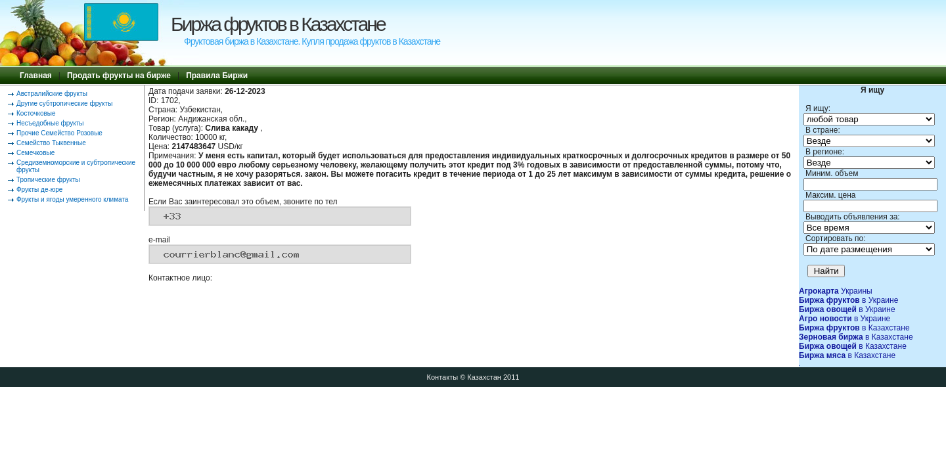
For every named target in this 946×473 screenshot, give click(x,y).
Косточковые (36, 113)
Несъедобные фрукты (49, 123)
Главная (36, 75)
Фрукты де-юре (39, 189)
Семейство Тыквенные (51, 142)
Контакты (443, 377)
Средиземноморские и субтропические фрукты (75, 166)
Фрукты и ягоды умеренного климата (72, 199)
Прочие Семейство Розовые (59, 133)
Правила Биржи (217, 75)
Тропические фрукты (48, 179)
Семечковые (35, 152)
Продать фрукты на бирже (119, 75)
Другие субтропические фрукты (64, 103)
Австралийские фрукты (51, 93)
